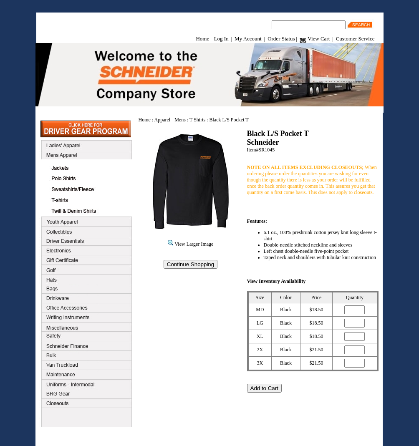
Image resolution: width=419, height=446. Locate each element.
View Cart (315, 38)
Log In (221, 38)
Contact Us (237, 436)
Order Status (281, 38)
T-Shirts (197, 120)
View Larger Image (191, 244)
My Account (248, 38)
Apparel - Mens (170, 120)
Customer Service (355, 38)
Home (202, 38)
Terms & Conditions (199, 436)
